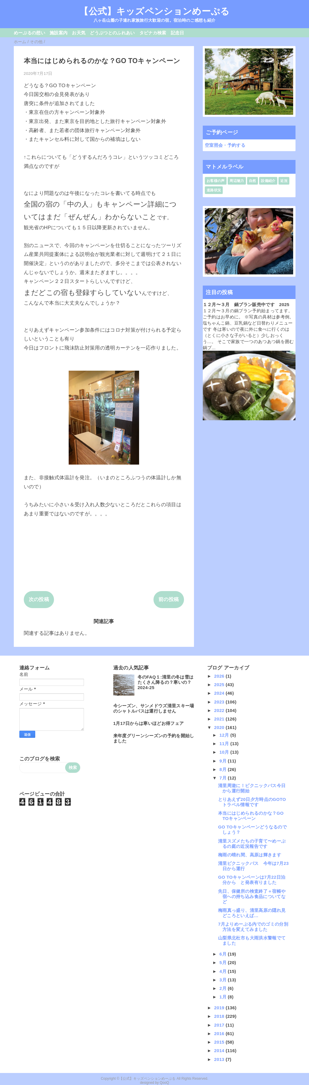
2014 (220, 1050)
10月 (224, 752)
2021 (220, 718)
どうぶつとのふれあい (112, 32)
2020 (220, 727)
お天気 (78, 32)
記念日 (177, 32)
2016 (220, 1033)
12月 (224, 735)
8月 (223, 769)
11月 (224, 743)
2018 (220, 1016)
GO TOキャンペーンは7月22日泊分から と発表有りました (251, 880)
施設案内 (58, 32)
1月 (223, 996)
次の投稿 (39, 599)
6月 (223, 953)
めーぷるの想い (29, 32)
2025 (220, 684)
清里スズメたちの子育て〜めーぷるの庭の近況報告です (252, 843)
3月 (223, 979)
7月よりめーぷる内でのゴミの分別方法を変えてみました (253, 927)
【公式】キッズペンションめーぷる (154, 11)
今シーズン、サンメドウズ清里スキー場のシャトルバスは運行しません (153, 708)
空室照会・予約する (225, 145)
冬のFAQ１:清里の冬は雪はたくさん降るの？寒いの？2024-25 (166, 682)
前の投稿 (168, 599)
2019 (220, 1007)
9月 (223, 760)
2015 (220, 1042)
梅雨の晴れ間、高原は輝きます (249, 854)
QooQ (164, 1083)
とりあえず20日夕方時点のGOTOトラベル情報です (252, 802)
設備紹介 (268, 181)
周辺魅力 (236, 181)
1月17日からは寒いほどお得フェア (148, 723)
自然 (252, 181)
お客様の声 (216, 181)
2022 (220, 710)
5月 (223, 962)
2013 (220, 1059)
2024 (220, 693)
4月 (223, 971)
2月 (223, 988)
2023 (220, 701)
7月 (223, 777)
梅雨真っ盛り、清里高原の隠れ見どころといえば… (252, 913)
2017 (220, 1024)
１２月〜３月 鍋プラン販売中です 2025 (246, 304)
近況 (284, 181)
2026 (220, 676)
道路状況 (214, 190)
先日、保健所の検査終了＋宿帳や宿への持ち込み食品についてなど (252, 896)
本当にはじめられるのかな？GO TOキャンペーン (250, 816)
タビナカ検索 (152, 32)
